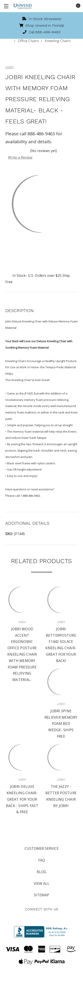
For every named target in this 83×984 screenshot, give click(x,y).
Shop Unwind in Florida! (41, 25)
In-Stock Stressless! (41, 19)
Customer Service (42, 848)
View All (41, 883)
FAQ (41, 860)
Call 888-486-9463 (41, 32)
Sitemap (41, 895)
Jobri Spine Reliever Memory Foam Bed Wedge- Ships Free (60, 724)
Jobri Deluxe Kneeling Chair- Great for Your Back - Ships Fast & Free (22, 799)
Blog (41, 871)
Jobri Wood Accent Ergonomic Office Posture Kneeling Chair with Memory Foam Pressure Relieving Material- (22, 654)
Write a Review (20, 157)
